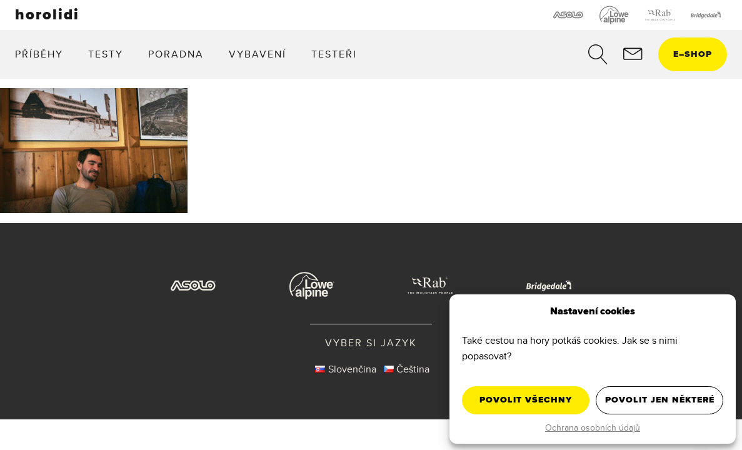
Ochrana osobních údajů (592, 427)
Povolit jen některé (659, 399)
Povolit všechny (525, 399)
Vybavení (257, 54)
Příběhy (39, 54)
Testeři (334, 54)
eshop (692, 54)
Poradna (176, 54)
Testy (105, 54)
